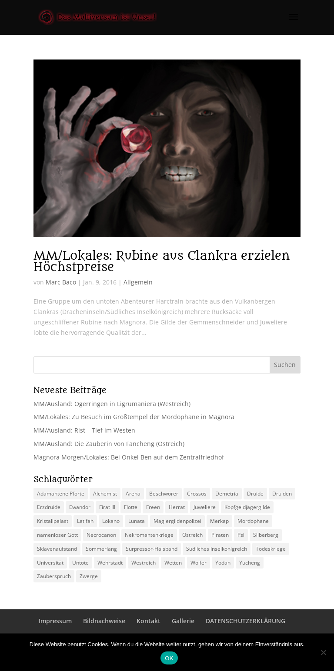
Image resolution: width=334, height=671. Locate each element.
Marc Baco (61, 282)
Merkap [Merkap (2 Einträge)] (219, 521)
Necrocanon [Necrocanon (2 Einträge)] (101, 535)
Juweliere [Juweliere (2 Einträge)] (205, 507)
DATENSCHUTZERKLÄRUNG (245, 621)
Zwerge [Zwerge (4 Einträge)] (89, 576)
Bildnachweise (104, 621)
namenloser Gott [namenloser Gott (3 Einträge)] (57, 535)
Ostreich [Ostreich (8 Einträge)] (192, 535)
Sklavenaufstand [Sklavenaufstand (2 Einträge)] (57, 548)
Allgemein (138, 282)
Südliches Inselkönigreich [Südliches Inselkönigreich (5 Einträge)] (216, 548)
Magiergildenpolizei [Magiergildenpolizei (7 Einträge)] (177, 521)
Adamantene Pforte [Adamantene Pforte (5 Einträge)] (60, 493)
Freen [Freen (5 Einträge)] (153, 507)
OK (169, 658)
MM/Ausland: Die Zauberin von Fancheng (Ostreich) (108, 444)
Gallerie (183, 621)
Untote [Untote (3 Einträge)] (80, 562)
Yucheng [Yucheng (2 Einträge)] (249, 562)
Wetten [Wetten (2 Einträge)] (173, 562)
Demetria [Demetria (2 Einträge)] (226, 493)
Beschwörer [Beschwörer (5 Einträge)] (163, 493)
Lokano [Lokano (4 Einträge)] (111, 521)
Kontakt (148, 621)
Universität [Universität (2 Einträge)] (50, 562)
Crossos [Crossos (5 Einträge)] (197, 493)
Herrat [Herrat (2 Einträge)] (177, 507)
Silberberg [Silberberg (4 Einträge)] (265, 535)
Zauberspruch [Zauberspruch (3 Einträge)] (54, 576)
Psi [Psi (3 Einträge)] (240, 535)
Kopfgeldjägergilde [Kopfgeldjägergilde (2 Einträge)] (247, 507)
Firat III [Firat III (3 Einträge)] (107, 507)
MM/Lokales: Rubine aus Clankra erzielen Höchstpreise (161, 261)
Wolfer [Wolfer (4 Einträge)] (198, 562)
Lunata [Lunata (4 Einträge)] (136, 521)
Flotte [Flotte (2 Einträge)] (130, 507)
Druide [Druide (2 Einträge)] (255, 493)
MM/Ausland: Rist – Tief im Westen (84, 430)
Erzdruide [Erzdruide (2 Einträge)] (48, 507)
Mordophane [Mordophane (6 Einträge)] (253, 521)
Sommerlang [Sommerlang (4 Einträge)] (101, 548)
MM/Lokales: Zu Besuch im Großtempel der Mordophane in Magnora (133, 417)
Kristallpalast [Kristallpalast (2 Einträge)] (52, 521)
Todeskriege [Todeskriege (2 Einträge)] (271, 548)
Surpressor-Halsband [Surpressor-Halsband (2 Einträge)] (151, 548)
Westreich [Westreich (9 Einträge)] (143, 562)
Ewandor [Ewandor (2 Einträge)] (79, 507)
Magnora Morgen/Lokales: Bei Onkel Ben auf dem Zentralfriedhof (128, 457)
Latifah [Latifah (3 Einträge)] (85, 521)
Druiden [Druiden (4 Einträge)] (282, 493)
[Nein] (323, 652)
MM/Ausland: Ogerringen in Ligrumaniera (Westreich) (111, 404)
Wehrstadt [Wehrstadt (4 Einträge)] (110, 562)
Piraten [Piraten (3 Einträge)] (220, 535)
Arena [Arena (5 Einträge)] (133, 493)
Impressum (55, 621)
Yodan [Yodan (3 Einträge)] (222, 562)
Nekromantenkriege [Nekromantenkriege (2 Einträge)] (149, 535)
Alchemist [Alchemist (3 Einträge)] (105, 493)
